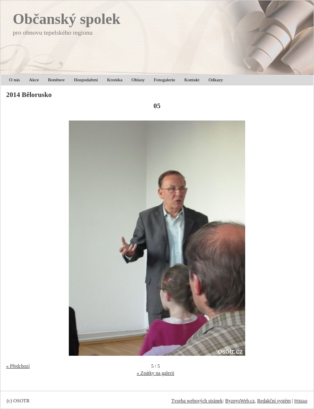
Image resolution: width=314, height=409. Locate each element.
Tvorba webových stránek (197, 401)
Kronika (114, 79)
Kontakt (191, 79)
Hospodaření (86, 79)
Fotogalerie (164, 79)
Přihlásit (300, 401)
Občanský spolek (66, 19)
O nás (14, 79)
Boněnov (56, 79)
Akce (34, 79)
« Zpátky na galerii (155, 373)
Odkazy (216, 79)
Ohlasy (138, 79)
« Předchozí (18, 366)
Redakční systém (274, 401)
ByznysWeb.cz (240, 401)
